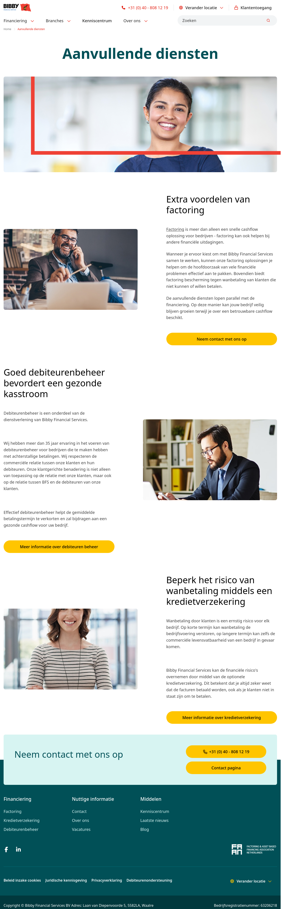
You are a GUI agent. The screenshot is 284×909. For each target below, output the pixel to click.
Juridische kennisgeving (66, 880)
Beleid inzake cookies (22, 880)
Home (7, 29)
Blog (144, 829)
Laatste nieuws (154, 820)
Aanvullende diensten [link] (31, 29)
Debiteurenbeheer (21, 829)
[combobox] (227, 20)
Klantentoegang (253, 7)
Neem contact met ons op (222, 339)
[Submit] (268, 20)
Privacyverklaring (106, 880)
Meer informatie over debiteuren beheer (59, 546)
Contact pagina (226, 767)
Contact (79, 811)
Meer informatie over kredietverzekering (221, 717)
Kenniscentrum (97, 20)
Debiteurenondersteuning (149, 880)
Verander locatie (201, 7)
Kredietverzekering (22, 820)
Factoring (175, 229)
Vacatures (81, 829)
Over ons (80, 820)
